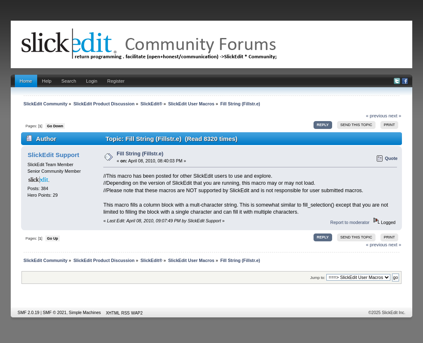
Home (26, 81)
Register (116, 81)
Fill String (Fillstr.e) (140, 154)
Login (91, 81)
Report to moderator (350, 222)
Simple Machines (85, 312)
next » (395, 115)
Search (69, 81)
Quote (391, 158)
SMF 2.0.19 (29, 312)
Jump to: (318, 277)
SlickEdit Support (53, 154)
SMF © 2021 (55, 312)
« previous (376, 115)
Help (47, 81)
